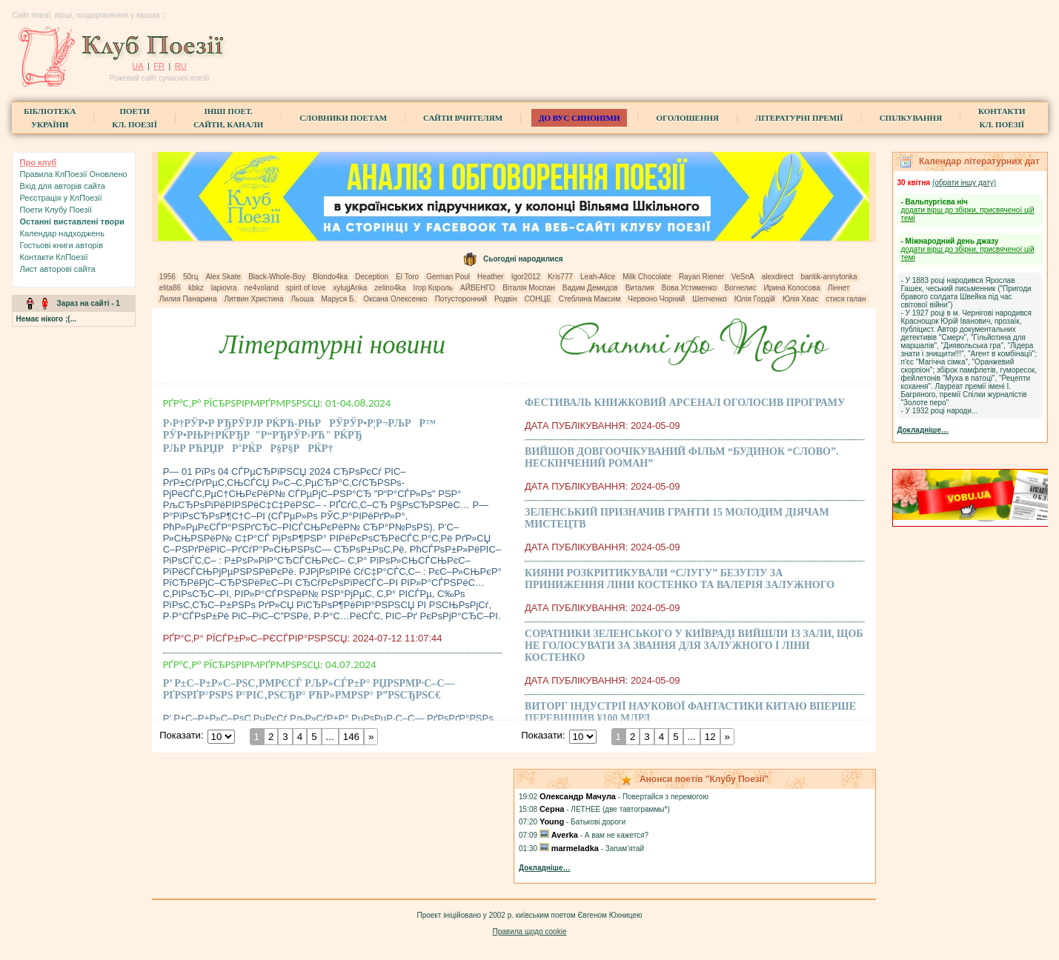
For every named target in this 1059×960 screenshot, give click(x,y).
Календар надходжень (62, 233)
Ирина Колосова (791, 288)
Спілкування (911, 117)
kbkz (196, 288)
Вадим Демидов (590, 288)
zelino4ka (389, 288)
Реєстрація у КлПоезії (61, 197)
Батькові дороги (598, 822)
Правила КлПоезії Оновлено (73, 174)
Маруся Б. (338, 299)
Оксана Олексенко (395, 299)
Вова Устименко (689, 288)
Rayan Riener (701, 277)
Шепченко (709, 299)
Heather (490, 277)
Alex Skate (223, 277)
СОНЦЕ (538, 299)
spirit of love (305, 288)
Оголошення (687, 117)
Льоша (302, 299)
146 (350, 736)
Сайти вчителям (462, 117)
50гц (191, 277)
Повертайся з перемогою (665, 797)
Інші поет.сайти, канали (228, 118)
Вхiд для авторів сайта (63, 185)
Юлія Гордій (754, 299)
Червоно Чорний (656, 299)
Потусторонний (461, 299)
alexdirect (778, 277)
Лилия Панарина (188, 299)
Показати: (181, 735)
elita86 (170, 288)
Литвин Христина (253, 299)
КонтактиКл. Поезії (1001, 118)
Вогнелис (740, 288)
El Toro (407, 277)
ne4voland (262, 288)
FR (159, 65)
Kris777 (560, 277)
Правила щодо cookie (530, 931)
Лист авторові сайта (58, 268)
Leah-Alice (597, 277)
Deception (371, 277)
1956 (167, 277)
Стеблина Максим (590, 299)
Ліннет (839, 288)
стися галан (846, 299)
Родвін (505, 299)
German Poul (448, 277)
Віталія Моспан (528, 288)
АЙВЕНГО (477, 288)
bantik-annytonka (828, 277)
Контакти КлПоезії (54, 257)
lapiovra (224, 288)
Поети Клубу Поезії (56, 209)
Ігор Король (433, 288)
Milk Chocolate (647, 277)
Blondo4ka (330, 277)
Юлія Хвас (800, 299)
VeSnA (742, 277)
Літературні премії (799, 117)
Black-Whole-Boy (276, 277)
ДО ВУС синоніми (579, 117)
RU (181, 65)
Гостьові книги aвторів (61, 245)
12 (710, 736)
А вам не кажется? (616, 835)
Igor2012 (525, 277)
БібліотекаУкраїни (50, 118)
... (329, 736)
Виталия (639, 288)
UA (137, 65)
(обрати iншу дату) (964, 183)
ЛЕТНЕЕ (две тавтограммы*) (620, 809)
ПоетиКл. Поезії (134, 118)
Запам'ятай (624, 848)
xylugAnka (350, 288)
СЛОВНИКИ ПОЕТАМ (343, 117)
